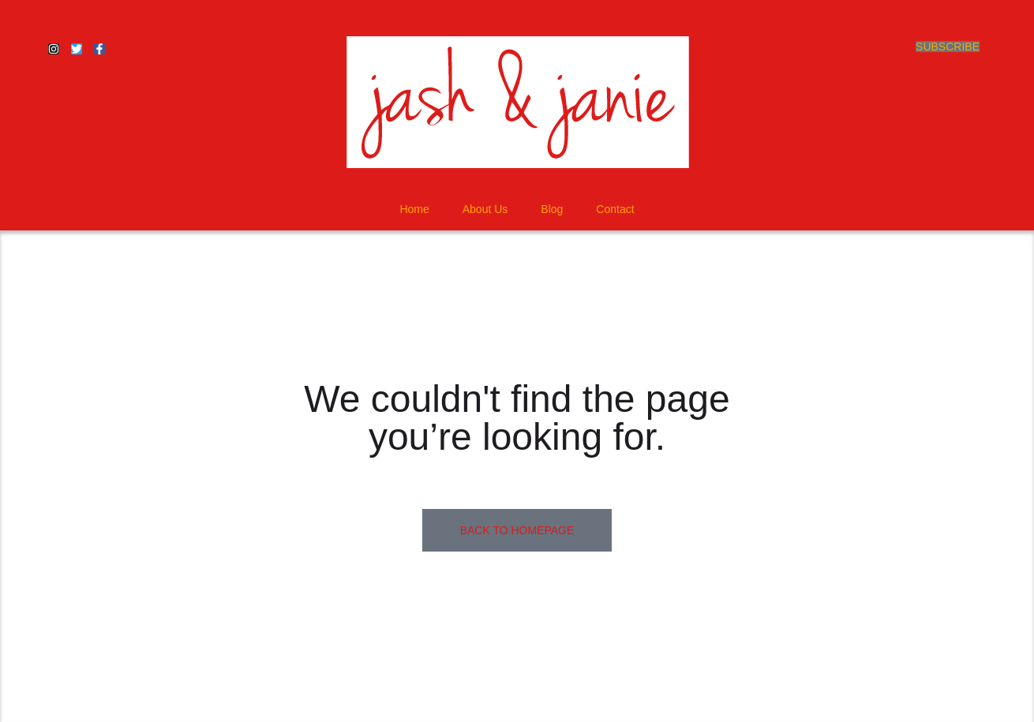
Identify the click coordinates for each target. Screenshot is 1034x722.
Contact (615, 209)
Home (414, 209)
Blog (552, 209)
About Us (485, 209)
